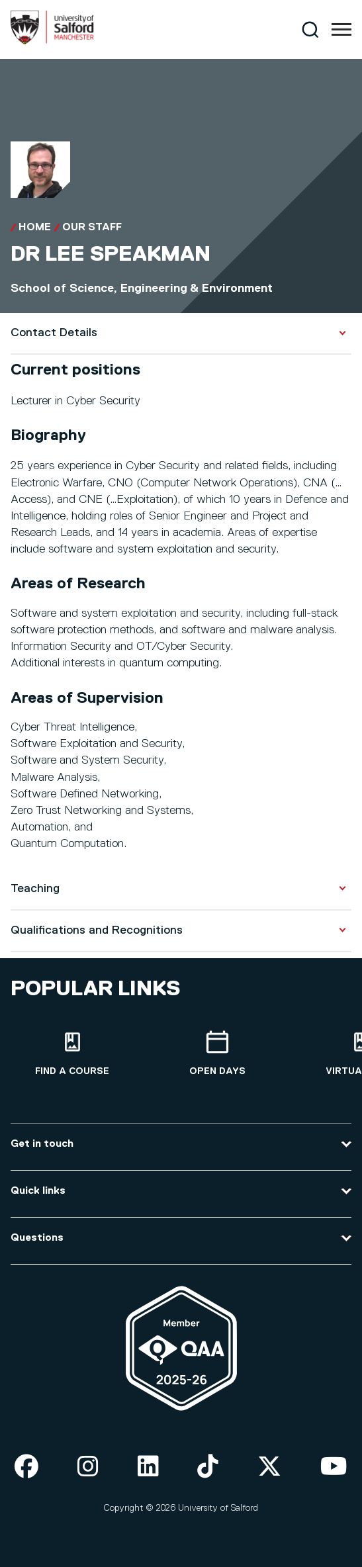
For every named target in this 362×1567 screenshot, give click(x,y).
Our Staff (92, 227)
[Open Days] (217, 1054)
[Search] (310, 29)
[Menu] (341, 29)
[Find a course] (72, 1054)
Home (35, 227)
